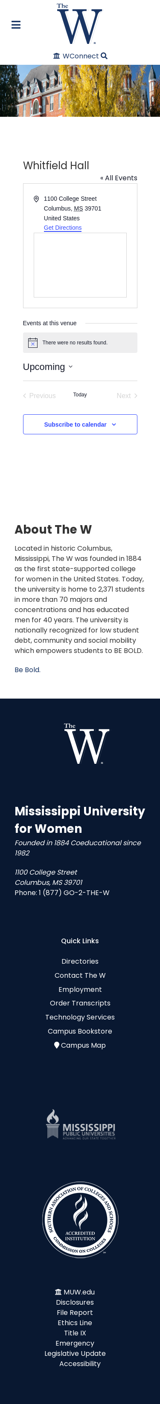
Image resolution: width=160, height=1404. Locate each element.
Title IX (75, 1333)
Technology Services (80, 1017)
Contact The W (80, 975)
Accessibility (80, 1364)
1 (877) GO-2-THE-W (74, 893)
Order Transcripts (80, 1003)
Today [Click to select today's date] (80, 395)
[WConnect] (76, 56)
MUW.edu (79, 1292)
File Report (75, 1312)
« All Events (118, 178)
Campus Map (83, 1045)
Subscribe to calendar (75, 424)
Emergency (74, 1343)
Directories (80, 961)
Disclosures (75, 1302)
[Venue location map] (80, 265)
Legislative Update (75, 1353)
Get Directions (63, 227)
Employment (80, 989)
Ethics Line (75, 1323)
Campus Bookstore (80, 1031)
